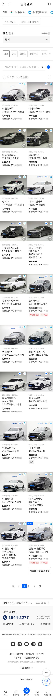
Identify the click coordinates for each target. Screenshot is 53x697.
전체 (7, 39)
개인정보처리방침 (31, 657)
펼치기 (49, 53)
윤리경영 (40, 654)
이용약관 (17, 657)
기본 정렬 (9, 22)
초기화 (48, 67)
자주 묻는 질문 (26, 624)
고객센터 (44, 624)
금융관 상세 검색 (28, 22)
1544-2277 (18, 617)
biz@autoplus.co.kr (19, 634)
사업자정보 (25, 667)
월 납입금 (8, 33)
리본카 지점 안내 (16, 654)
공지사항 (8, 624)
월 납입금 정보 (48, 33)
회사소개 (30, 654)
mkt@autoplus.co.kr (44, 634)
